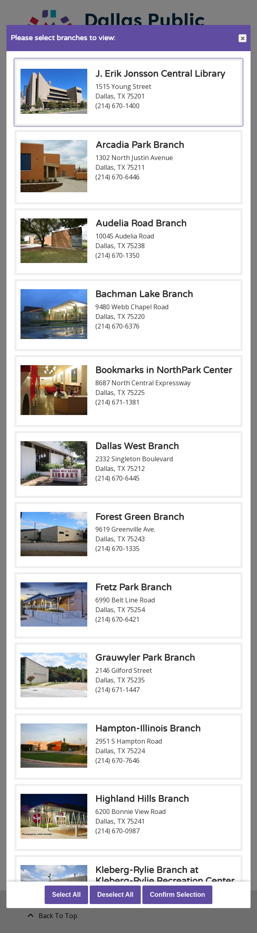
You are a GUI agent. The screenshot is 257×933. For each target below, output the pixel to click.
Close (242, 38)
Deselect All (115, 894)
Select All (66, 894)
